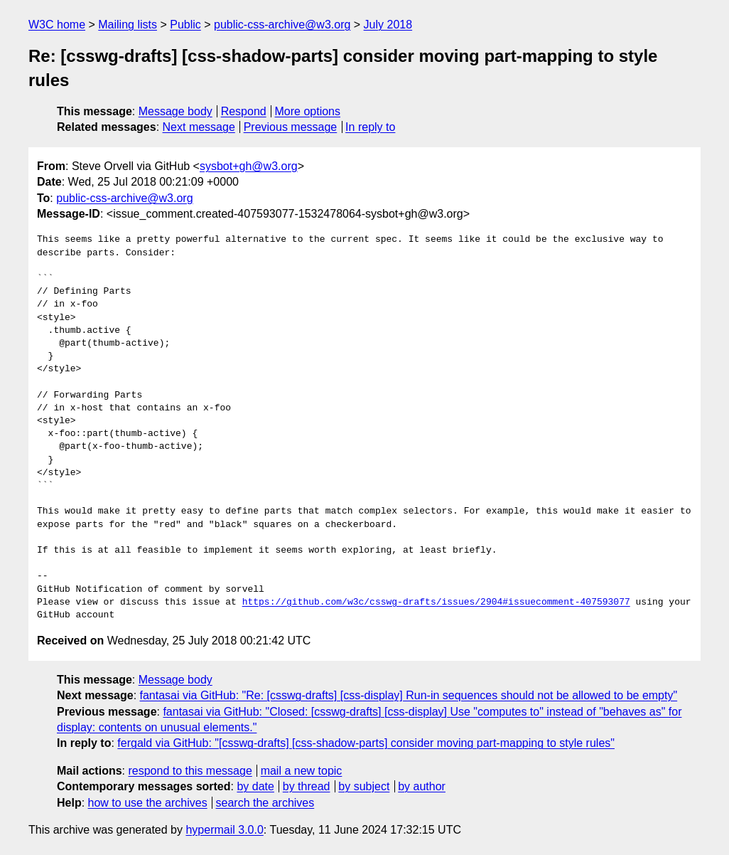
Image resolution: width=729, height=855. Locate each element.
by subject (363, 786)
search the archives (265, 803)
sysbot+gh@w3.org (249, 166)
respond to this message (190, 771)
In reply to (370, 127)
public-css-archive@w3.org (282, 24)
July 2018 (388, 24)
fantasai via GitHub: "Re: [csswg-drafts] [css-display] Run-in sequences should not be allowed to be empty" (409, 695)
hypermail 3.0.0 (224, 830)
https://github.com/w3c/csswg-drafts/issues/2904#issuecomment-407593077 (436, 602)
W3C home (56, 24)
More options (308, 111)
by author (422, 786)
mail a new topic (301, 771)
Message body (175, 111)
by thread (306, 786)
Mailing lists (127, 24)
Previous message (291, 127)
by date (255, 786)
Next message (199, 127)
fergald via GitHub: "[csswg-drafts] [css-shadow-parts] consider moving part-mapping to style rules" (366, 743)
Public (185, 24)
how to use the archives (147, 803)
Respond (243, 111)
